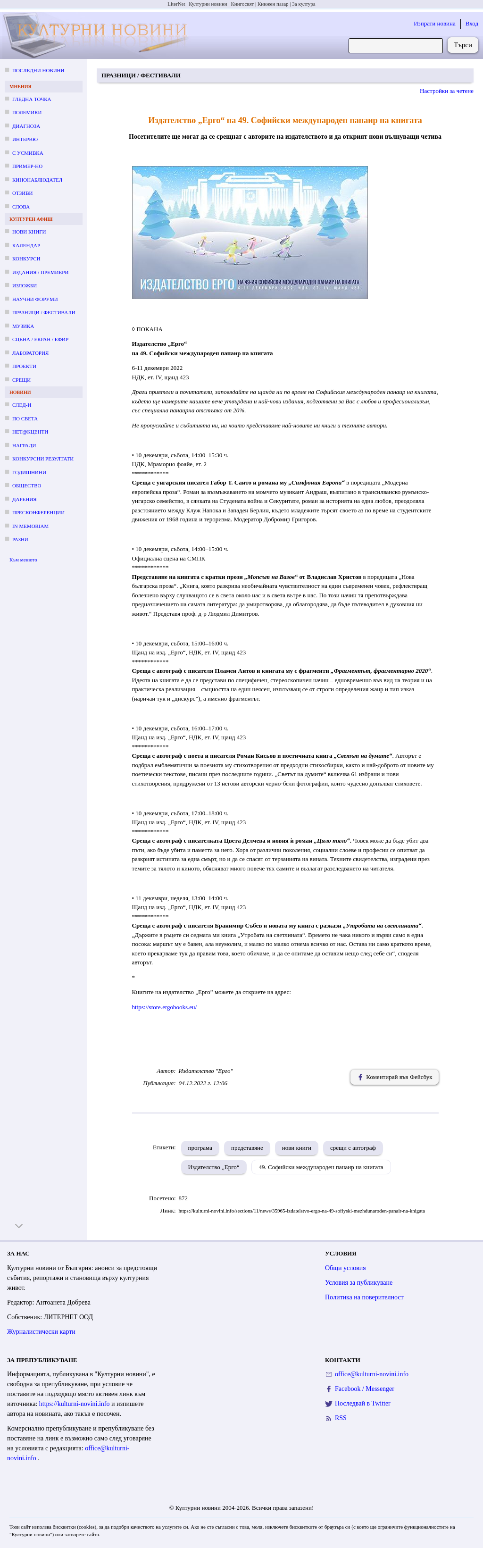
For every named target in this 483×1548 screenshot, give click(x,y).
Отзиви (22, 193)
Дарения (24, 499)
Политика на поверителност (364, 1297)
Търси (463, 45)
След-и (21, 405)
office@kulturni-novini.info (371, 1374)
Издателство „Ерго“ (214, 1167)
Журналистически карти (41, 1331)
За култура (303, 4)
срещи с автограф (353, 1147)
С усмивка (27, 153)
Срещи (21, 380)
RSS (341, 1418)
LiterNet (176, 4)
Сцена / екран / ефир (40, 339)
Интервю (25, 139)
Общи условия (345, 1268)
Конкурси (26, 258)
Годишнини (29, 472)
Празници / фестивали (43, 312)
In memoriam (30, 526)
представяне (247, 1147)
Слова (21, 206)
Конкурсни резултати (43, 458)
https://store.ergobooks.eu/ (164, 1007)
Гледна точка (31, 99)
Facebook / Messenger (364, 1388)
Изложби (24, 285)
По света (25, 418)
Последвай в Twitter (363, 1403)
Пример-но (27, 166)
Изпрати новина (435, 23)
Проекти (24, 366)
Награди (24, 445)
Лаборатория (30, 353)
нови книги (296, 1147)
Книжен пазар (273, 4)
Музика (23, 326)
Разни (20, 539)
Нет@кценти (30, 432)
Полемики (27, 112)
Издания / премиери (40, 272)
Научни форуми (35, 299)
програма (200, 1147)
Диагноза (26, 126)
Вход (472, 23)
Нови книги (29, 231)
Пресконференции (38, 512)
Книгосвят (242, 4)
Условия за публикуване (358, 1282)
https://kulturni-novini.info (75, 1403)
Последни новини (38, 70)
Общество (26, 485)
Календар (26, 245)
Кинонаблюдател (37, 180)
